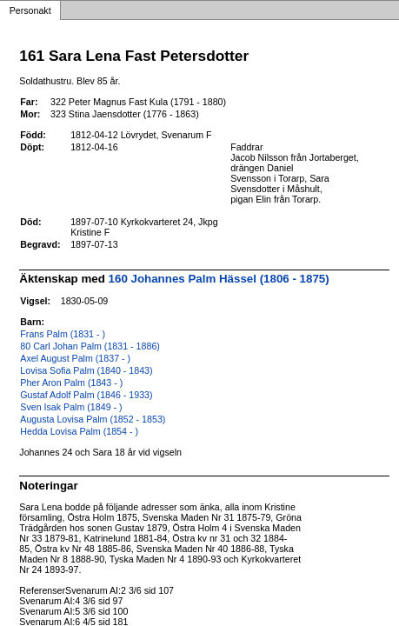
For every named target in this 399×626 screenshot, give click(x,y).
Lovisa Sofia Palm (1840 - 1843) (86, 370)
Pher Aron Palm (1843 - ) (71, 382)
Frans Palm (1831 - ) (62, 334)
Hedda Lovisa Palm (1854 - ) (79, 431)
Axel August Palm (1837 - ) (75, 358)
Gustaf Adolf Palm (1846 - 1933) (86, 395)
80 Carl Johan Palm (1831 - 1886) (90, 346)
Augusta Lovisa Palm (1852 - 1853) (92, 419)
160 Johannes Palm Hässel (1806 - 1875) (219, 278)
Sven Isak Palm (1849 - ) (71, 407)
